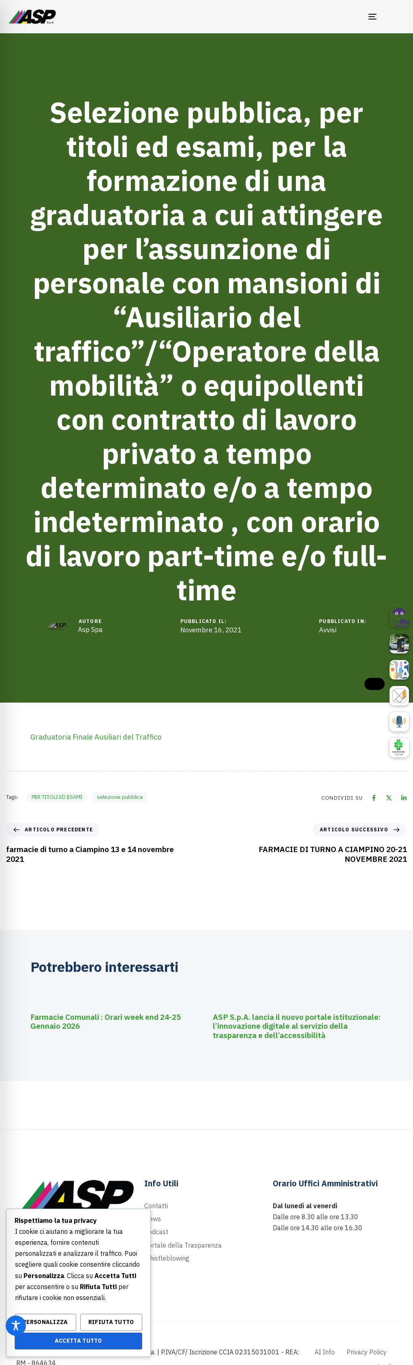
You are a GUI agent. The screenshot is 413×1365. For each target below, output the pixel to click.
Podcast (156, 1232)
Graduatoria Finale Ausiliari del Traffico (95, 737)
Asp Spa (90, 629)
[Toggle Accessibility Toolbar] (16, 1326)
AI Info (325, 1352)
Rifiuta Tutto (111, 1322)
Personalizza (45, 1322)
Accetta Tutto (78, 1340)
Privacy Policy (367, 1352)
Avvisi (327, 630)
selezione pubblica (120, 797)
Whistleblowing (166, 1258)
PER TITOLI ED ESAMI (57, 797)
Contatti (156, 1206)
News (152, 1219)
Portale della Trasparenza (183, 1245)
